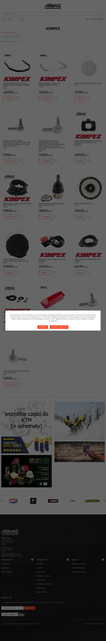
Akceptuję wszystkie (59, 327)
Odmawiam (43, 327)
